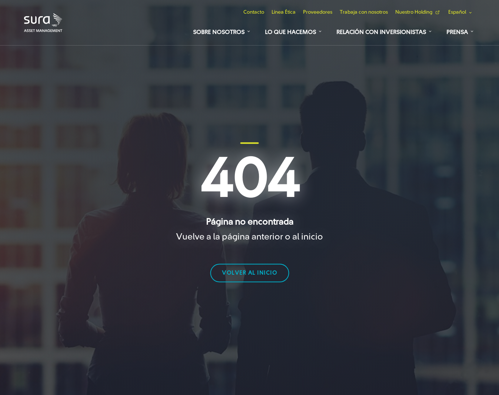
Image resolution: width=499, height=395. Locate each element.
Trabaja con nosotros (364, 12)
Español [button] (457, 12)
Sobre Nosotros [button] (218, 32)
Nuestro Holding (413, 12)
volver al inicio (249, 272)
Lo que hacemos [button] (290, 32)
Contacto (253, 12)
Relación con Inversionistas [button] (381, 32)
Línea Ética (284, 12)
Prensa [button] (457, 32)
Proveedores (317, 12)
